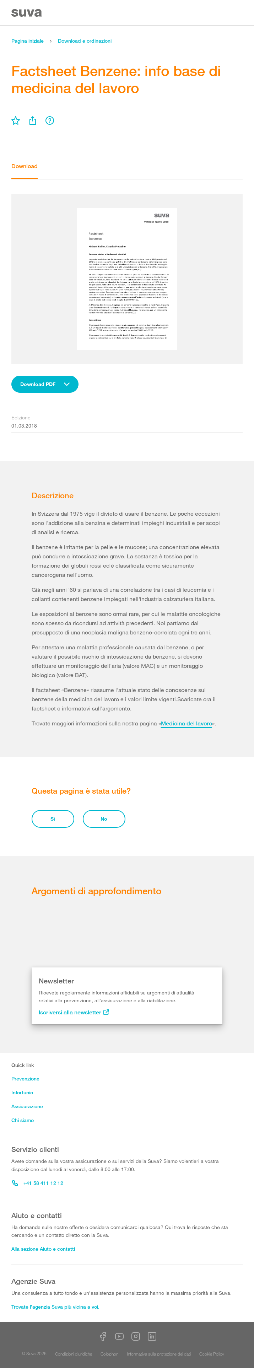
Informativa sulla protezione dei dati (159, 1354)
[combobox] (45, 384)
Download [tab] (24, 166)
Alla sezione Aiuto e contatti (43, 1249)
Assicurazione (27, 1106)
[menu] (15, 120)
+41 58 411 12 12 (37, 1183)
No (104, 819)
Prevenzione (25, 1078)
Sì (52, 819)
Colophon (109, 1354)
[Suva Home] (27, 13)
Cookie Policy (211, 1354)
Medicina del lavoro (186, 723)
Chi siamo (22, 1120)
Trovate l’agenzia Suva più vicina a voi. (55, 1307)
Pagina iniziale (27, 41)
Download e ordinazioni (85, 41)
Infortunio (22, 1092)
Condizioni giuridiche (73, 1354)
